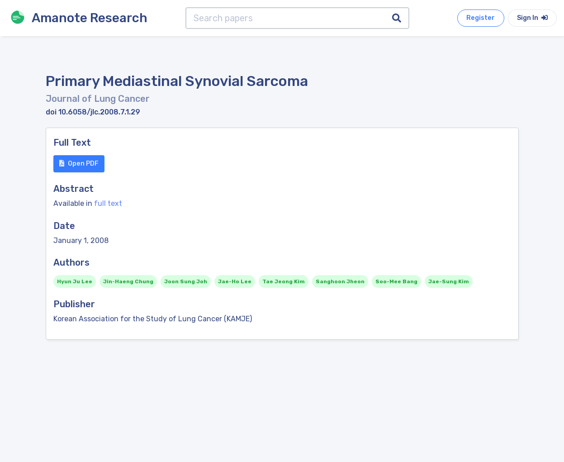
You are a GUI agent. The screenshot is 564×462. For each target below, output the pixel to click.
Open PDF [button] (79, 163)
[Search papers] (285, 18)
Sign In (532, 18)
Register (480, 18)
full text (108, 203)
